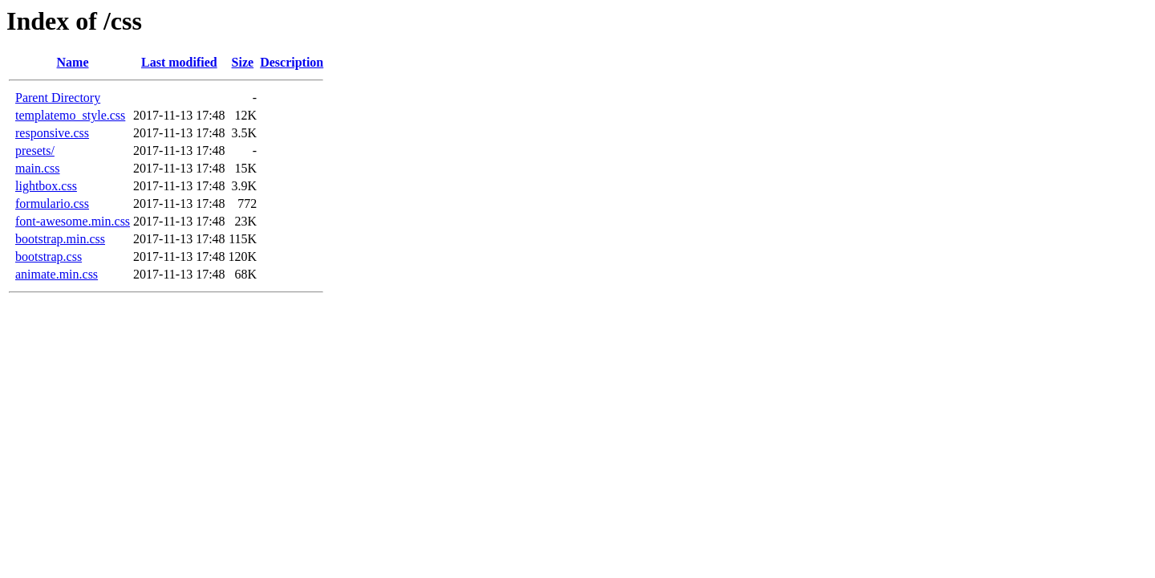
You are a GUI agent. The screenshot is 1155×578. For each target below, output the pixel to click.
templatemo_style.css (70, 115)
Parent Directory (57, 97)
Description (291, 62)
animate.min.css (56, 274)
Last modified (179, 62)
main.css (37, 168)
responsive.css (52, 133)
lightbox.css (46, 186)
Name (73, 62)
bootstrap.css (48, 256)
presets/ (35, 150)
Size (243, 62)
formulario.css (52, 203)
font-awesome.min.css (72, 221)
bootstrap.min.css (60, 239)
